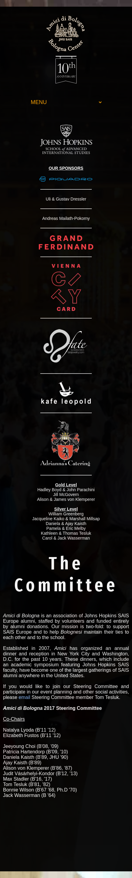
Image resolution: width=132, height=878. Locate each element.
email (24, 697)
